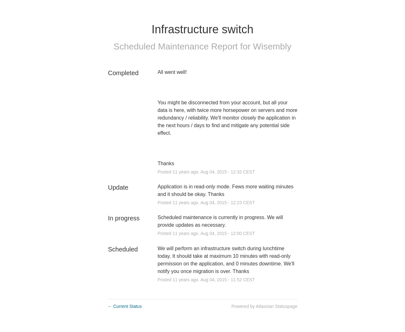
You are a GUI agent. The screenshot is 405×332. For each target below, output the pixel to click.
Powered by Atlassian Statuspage (264, 306)
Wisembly (272, 46)
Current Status (125, 306)
